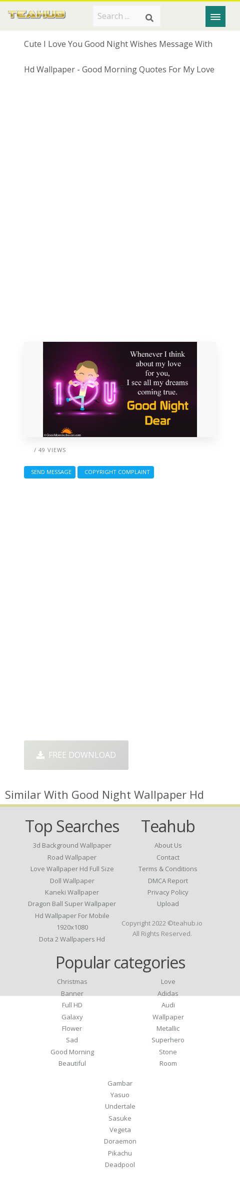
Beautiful (72, 1063)
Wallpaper (168, 1016)
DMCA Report (168, 880)
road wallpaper (72, 857)
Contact (168, 857)
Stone (168, 1051)
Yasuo (120, 1094)
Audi (168, 1004)
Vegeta (120, 1129)
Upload (168, 903)
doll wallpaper (72, 880)
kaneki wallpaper (72, 892)
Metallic (168, 1028)
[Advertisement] (120, 212)
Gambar (120, 1083)
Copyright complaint (116, 471)
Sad (72, 1039)
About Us (168, 845)
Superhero (168, 1039)
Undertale (120, 1106)
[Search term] (126, 16)
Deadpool (120, 1164)
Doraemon (120, 1141)
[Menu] (216, 16)
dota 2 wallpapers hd (72, 939)
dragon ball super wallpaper (72, 903)
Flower (72, 1028)
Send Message (50, 471)
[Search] (150, 17)
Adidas (168, 993)
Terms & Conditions (168, 868)
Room (168, 1063)
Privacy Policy (168, 892)
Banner (72, 993)
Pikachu (120, 1153)
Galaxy (72, 1016)
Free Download (76, 754)
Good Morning (72, 1051)
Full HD (72, 1004)
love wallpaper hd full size (72, 868)
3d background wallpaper (72, 845)
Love (168, 981)
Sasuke (120, 1118)
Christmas (72, 981)
